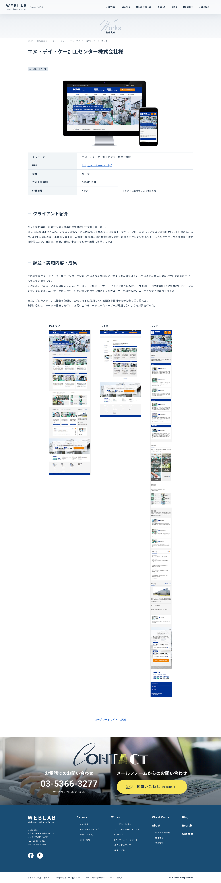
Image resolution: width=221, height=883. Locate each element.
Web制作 (84, 824)
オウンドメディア (122, 845)
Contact (187, 833)
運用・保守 (85, 839)
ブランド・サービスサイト (127, 829)
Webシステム (86, 834)
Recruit (187, 825)
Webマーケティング (89, 829)
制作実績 (41, 41)
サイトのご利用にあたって (39, 877)
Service (82, 817)
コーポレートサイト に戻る (110, 719)
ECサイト (118, 834)
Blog (185, 817)
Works (115, 817)
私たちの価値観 (162, 832)
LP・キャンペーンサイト (126, 839)
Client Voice (160, 817)
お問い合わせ (156, 786)
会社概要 (159, 837)
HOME (30, 41)
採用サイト (119, 850)
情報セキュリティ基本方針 (68, 877)
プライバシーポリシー (95, 877)
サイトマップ (116, 877)
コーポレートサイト (57, 41)
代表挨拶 (159, 842)
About (156, 825)
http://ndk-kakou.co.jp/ (97, 165)
